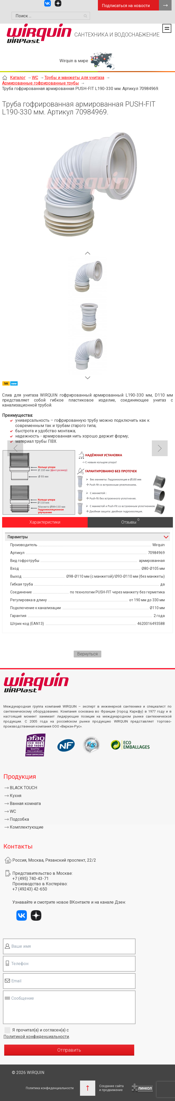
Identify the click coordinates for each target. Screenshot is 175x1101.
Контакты (18, 846)
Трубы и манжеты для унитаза (74, 77)
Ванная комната (25, 803)
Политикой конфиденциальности (36, 1036)
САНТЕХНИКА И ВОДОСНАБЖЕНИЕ (116, 34)
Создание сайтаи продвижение (111, 1088)
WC (35, 77)
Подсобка (19, 819)
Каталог (18, 77)
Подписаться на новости (126, 5)
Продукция (19, 776)
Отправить (69, 1050)
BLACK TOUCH (23, 787)
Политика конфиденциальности (50, 1088)
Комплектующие (26, 827)
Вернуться (87, 653)
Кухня (15, 795)
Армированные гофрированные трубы (40, 83)
